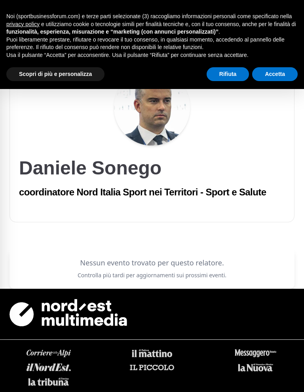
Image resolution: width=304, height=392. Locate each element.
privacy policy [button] (23, 24)
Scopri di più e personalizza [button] (55, 74)
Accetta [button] (275, 74)
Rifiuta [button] (228, 74)
